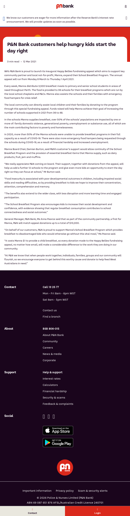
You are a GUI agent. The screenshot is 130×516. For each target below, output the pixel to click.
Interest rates (51, 378)
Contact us (50, 310)
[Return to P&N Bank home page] (65, 6)
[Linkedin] (49, 416)
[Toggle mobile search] (125, 6)
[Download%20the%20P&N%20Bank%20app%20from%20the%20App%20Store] (84, 430)
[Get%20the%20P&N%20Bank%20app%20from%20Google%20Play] (84, 442)
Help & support (52, 372)
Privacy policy (65, 491)
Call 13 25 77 (51, 287)
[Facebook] (44, 416)
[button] (126, 18)
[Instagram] (54, 416)
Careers (48, 347)
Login (97, 511)
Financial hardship (55, 391)
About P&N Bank (53, 335)
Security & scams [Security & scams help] (54, 397)
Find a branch (51, 316)
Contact (32, 511)
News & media (52, 354)
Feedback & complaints (58, 404)
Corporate (49, 360)
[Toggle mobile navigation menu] (4, 6)
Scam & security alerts (92, 491)
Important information (37, 491)
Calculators (50, 385)
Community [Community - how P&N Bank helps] (50, 341)
